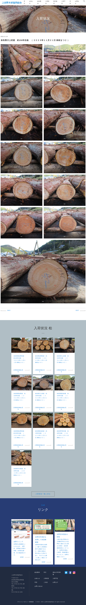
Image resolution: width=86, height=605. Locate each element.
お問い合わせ (39, 586)
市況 (70, 2)
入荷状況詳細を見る (18, 371)
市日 (24, 2)
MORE (22, 557)
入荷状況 (47, 2)
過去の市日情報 (57, 573)
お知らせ (31, 2)
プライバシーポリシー (23, 601)
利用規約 (31, 601)
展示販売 (55, 2)
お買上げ (55, 582)
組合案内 (39, 2)
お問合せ (77, 2)
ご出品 (46, 582)
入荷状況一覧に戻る (43, 494)
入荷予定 (63, 2)
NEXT (77, 310)
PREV (9, 310)
